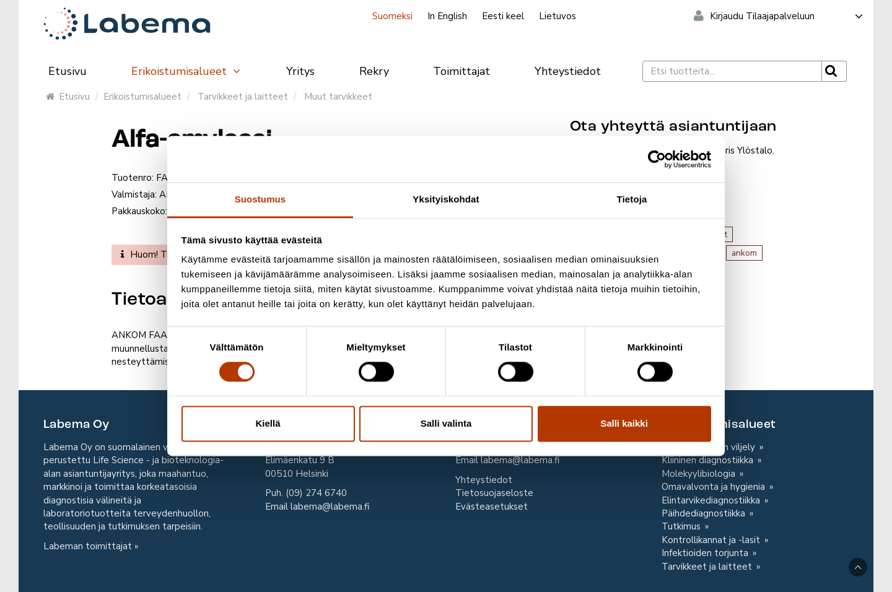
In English (447, 16)
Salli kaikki (624, 423)
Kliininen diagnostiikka (709, 460)
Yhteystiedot (568, 71)
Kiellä (267, 423)
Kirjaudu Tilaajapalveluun (787, 16)
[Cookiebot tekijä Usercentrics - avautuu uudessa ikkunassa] (657, 159)
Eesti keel (503, 16)
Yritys (300, 71)
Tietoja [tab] (632, 199)
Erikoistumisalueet (186, 71)
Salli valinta (446, 423)
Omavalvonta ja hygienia (714, 487)
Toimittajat (461, 71)
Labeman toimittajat (87, 546)
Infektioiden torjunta (706, 553)
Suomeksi (392, 16)
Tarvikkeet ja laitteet (243, 96)
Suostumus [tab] (260, 199)
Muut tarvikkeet (338, 96)
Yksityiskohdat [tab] (446, 199)
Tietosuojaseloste (494, 493)
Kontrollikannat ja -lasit (712, 540)
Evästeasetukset (491, 506)
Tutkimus (682, 526)
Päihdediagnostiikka (705, 513)
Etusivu (67, 71)
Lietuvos (557, 16)
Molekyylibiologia (700, 474)
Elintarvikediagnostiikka (712, 500)
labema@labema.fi (330, 506)
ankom (744, 253)
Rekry (374, 71)
